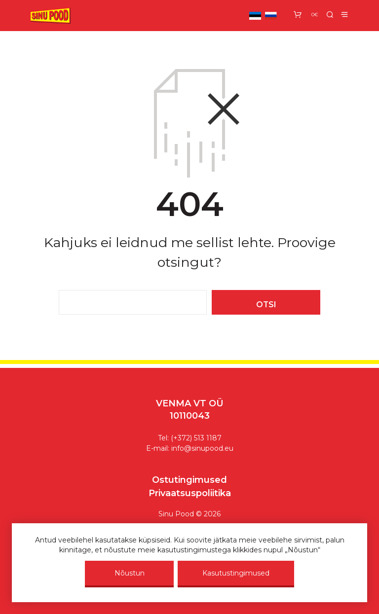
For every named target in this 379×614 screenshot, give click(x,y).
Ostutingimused (189, 479)
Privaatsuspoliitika (190, 493)
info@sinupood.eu (202, 448)
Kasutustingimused (235, 573)
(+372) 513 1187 (196, 437)
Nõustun (129, 573)
